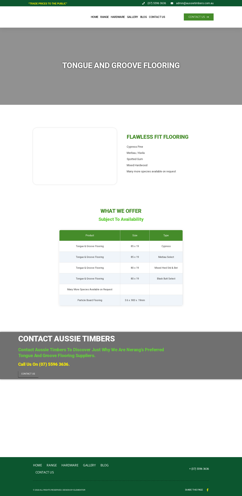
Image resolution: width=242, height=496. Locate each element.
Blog (143, 17)
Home (94, 17)
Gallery (132, 17)
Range (104, 17)
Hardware (118, 17)
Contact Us (157, 17)
